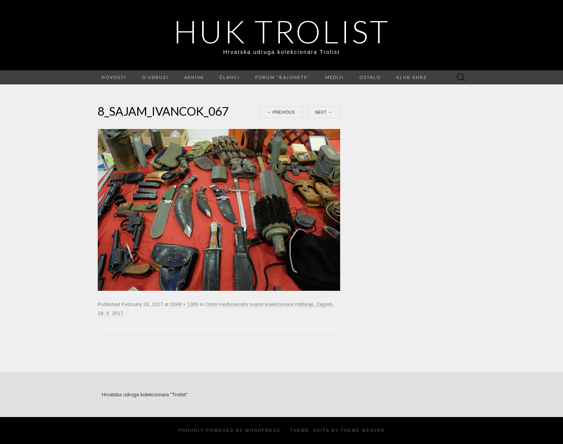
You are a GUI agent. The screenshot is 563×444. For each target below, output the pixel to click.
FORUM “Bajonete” (282, 77)
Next (323, 112)
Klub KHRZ (411, 77)
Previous (281, 112)
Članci (229, 77)
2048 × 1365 (184, 304)
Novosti (114, 77)
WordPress (262, 430)
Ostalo (370, 77)
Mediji (334, 77)
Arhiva (194, 77)
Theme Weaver (362, 430)
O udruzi (155, 77)
